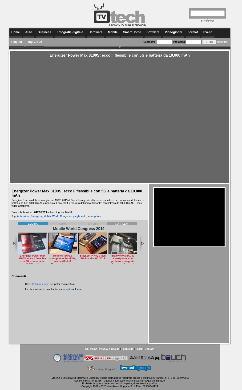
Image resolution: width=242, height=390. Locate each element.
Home (15, 32)
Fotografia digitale (70, 32)
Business (44, 32)
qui (68, 289)
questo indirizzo (156, 380)
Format (193, 32)
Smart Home (132, 32)
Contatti (149, 348)
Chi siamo (91, 348)
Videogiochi (173, 32)
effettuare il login (40, 284)
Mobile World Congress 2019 (78, 229)
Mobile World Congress (58, 216)
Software (152, 32)
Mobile (112, 32)
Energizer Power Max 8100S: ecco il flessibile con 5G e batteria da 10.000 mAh (32, 259)
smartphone (95, 216)
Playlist (16, 41)
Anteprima (23, 216)
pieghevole (79, 216)
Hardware (95, 32)
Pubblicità (127, 348)
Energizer (36, 216)
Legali (139, 348)
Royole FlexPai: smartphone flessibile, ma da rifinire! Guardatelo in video (62, 259)
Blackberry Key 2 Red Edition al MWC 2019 (93, 257)
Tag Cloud (35, 41)
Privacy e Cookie (109, 348)
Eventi (208, 32)
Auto (28, 32)
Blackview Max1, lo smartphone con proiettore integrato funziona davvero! (122, 259)
